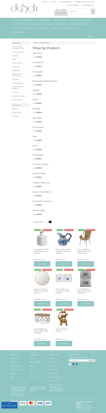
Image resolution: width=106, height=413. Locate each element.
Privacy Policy (53, 369)
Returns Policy (16, 112)
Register (63, 9)
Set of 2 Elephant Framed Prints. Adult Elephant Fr (84, 291)
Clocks (35, 100)
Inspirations (69, 28)
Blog (11, 377)
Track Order (13, 362)
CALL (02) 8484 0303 (65, 1)
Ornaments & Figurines (42, 201)
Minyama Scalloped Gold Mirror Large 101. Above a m (41, 291)
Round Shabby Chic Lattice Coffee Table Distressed (41, 331)
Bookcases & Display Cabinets (45, 81)
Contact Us (45, 1)
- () (91, 36)
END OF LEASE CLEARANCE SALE (24, 20)
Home (36, 43)
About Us (54, 1)
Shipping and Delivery (55, 377)
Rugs (31, 373)
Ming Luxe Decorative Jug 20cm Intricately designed (63, 251)
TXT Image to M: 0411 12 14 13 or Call (84, 1)
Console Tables (39, 210)
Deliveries (13, 373)
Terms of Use (53, 366)
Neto (89, 410)
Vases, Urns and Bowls (42, 192)
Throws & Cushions (40, 164)
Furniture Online (75, 20)
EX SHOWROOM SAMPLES (79, 24)
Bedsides (36, 109)
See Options (42, 264)
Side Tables (37, 118)
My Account (61, 13)
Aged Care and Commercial (34, 24)
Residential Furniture (29, 28)
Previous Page (38, 222)
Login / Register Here (88, 5)
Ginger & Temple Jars (41, 183)
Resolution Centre (16, 366)
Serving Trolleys (39, 173)
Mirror (64, 20)
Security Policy (53, 381)
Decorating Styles (62, 24)
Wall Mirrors (37, 53)
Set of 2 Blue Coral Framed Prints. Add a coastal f (63, 291)
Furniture (32, 358)
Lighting (56, 20)
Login (57, 9)
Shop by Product (44, 28)
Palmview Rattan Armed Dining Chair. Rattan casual (84, 251)
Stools (35, 146)
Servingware (38, 72)
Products (16, 28)
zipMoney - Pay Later (55, 385)
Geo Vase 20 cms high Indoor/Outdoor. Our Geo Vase (41, 251)
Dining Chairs (38, 127)
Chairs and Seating (44, 20)
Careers (78, 28)
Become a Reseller (73, 5)
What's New (17, 24)
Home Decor (88, 20)
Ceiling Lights (38, 155)
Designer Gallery (57, 28)
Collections (50, 24)
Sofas (35, 136)
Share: (37, 57)
